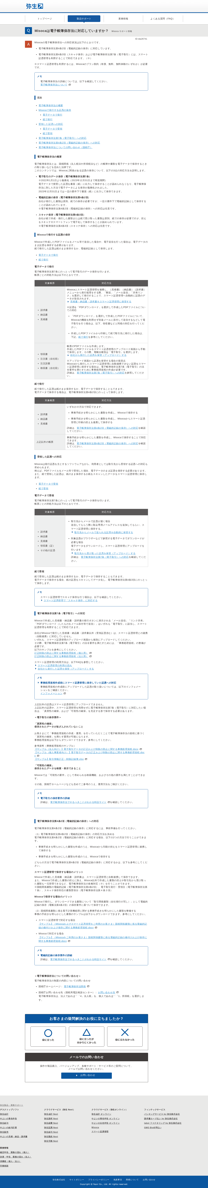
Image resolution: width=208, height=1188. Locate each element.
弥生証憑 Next (51, 1127)
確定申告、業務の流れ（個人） (15, 1152)
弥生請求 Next (51, 1118)
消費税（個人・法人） (10, 1161)
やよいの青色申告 (8, 1118)
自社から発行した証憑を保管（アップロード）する (98, 355)
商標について (132, 1180)
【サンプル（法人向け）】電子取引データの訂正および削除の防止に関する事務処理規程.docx (86, 749)
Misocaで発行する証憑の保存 (55, 110)
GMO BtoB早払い (152, 1127)
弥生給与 (4, 1123)
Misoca (95, 1127)
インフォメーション (51, 693)
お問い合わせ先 (106, 992)
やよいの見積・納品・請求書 (13, 1136)
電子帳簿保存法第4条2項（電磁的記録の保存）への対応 (69, 142)
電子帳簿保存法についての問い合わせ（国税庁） (65, 147)
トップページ (44, 18)
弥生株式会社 (59, 1180)
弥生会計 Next (51, 1114)
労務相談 (4, 1166)
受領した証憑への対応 (51, 124)
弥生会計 (4, 1114)
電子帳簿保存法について (53, 84)
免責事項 (117, 1180)
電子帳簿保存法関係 (75, 986)
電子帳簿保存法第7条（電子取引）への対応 (63, 138)
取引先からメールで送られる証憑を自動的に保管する (103, 532)
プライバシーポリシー (98, 1180)
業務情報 (123, 18)
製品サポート (84, 18)
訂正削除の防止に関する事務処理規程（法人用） (61, 656)
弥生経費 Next (51, 1123)
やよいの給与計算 (8, 1127)
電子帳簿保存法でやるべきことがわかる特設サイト (78, 802)
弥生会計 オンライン (101, 1114)
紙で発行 (48, 119)
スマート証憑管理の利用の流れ (55, 665)
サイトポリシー (76, 1180)
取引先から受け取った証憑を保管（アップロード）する (105, 553)
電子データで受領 (52, 128)
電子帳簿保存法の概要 (51, 105)
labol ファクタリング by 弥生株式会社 (162, 1123)
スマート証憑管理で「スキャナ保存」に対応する (71, 600)
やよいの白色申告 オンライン (106, 1123)
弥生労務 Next (51, 1141)
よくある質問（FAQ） (162, 18)
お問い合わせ (87, 1075)
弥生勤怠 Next (51, 1136)
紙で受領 (48, 133)
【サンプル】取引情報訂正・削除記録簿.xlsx (59, 759)
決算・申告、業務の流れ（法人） (16, 1157)
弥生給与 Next (51, 1132)
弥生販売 (4, 1132)
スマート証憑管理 (100, 1131)
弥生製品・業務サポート (11, 1105)
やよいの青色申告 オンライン (106, 1118)
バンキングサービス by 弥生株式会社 (162, 1114)
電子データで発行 (52, 114)
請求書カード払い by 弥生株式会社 (161, 1118)
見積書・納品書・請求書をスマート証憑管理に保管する (100, 301)
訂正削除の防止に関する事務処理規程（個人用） (61, 653)
